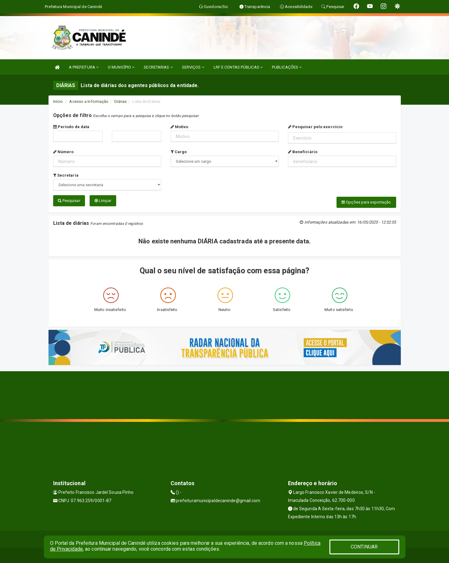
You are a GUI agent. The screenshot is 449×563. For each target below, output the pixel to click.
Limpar (103, 200)
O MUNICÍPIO (121, 67)
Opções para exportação (366, 202)
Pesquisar (69, 200)
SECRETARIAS (158, 67)
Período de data (71, 126)
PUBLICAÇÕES (287, 67)
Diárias (120, 101)
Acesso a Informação (88, 101)
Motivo (179, 126)
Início (58, 101)
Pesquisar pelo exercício (315, 126)
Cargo (179, 151)
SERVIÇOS (193, 67)
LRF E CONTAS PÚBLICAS (238, 67)
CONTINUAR (364, 547)
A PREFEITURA (84, 67)
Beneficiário (302, 151)
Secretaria (65, 175)
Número (63, 151)
